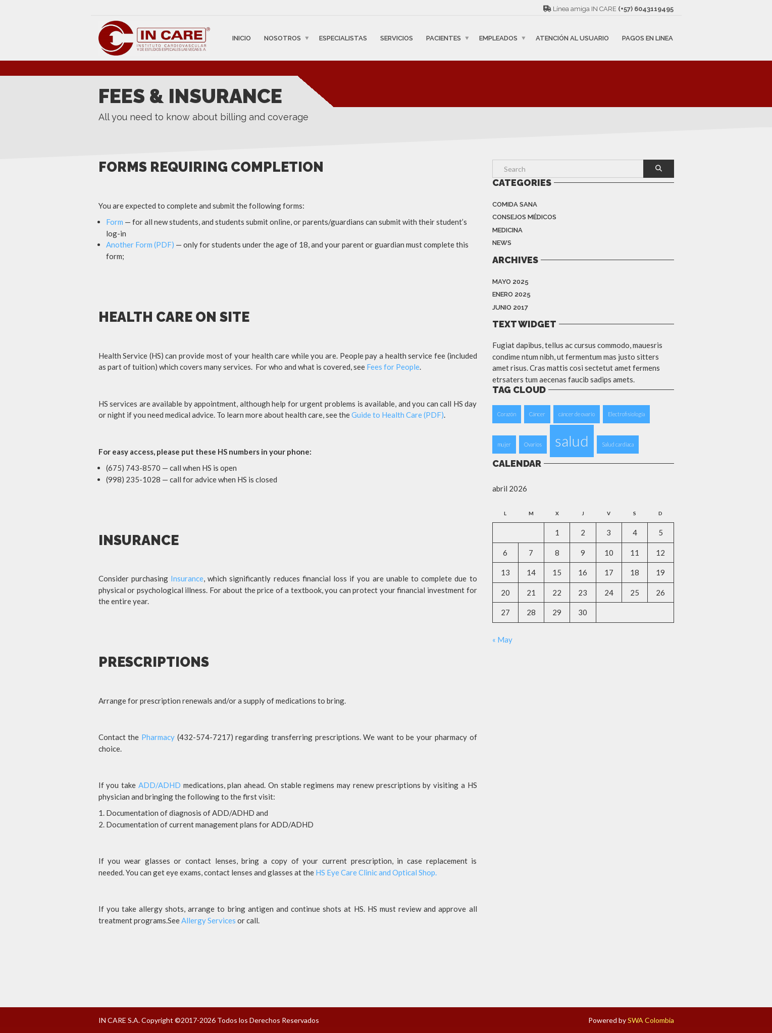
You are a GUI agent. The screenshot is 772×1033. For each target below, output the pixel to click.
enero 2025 (511, 294)
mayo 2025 (510, 281)
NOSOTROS (282, 38)
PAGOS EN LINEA (647, 38)
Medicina (507, 230)
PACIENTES (443, 38)
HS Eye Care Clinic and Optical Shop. (376, 872)
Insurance (187, 578)
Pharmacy (159, 737)
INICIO (241, 38)
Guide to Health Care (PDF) (397, 414)
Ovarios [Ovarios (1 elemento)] (533, 444)
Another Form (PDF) (141, 244)
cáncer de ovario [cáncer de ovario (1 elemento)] (576, 414)
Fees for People (393, 366)
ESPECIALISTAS (343, 38)
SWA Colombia (651, 1020)
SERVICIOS (396, 38)
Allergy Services (208, 920)
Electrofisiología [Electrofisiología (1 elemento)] (626, 414)
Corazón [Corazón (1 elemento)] (506, 414)
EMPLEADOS (498, 38)
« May (502, 639)
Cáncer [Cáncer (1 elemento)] (537, 414)
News (501, 243)
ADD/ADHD (159, 785)
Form (114, 221)
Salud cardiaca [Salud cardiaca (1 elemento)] (618, 444)
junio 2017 (510, 307)
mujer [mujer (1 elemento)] (504, 444)
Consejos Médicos (524, 217)
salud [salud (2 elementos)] (572, 441)
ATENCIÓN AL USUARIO (572, 38)
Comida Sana (514, 204)
